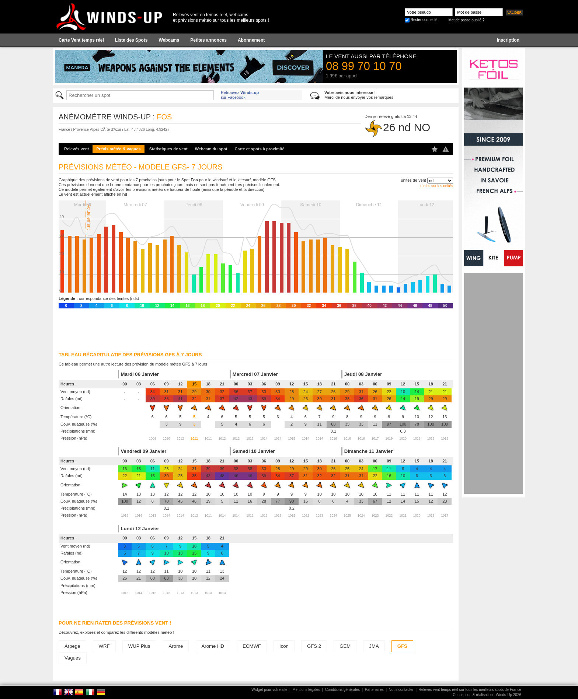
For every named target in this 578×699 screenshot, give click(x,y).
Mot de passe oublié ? (466, 20)
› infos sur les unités (436, 186)
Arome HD (213, 646)
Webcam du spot (211, 149)
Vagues (73, 658)
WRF (104, 646)
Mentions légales (306, 690)
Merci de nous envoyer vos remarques (358, 94)
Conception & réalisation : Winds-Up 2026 (487, 695)
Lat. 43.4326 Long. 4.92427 (146, 129)
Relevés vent (76, 149)
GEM (345, 646)
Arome (176, 646)
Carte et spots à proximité (260, 149)
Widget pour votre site (269, 690)
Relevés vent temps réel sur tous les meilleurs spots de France (470, 690)
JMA (374, 646)
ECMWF (252, 646)
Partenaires (374, 690)
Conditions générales (342, 690)
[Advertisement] (493, 383)
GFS (402, 646)
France (64, 129)
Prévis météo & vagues (118, 149)
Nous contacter (401, 690)
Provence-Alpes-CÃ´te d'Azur (97, 129)
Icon (284, 646)
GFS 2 (314, 646)
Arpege (72, 646)
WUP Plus (139, 646)
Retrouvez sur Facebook (240, 94)
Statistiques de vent (168, 149)
